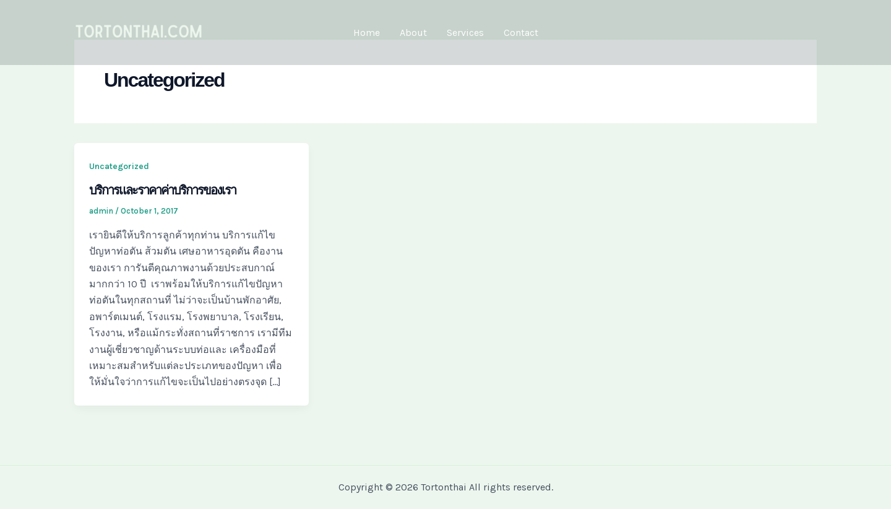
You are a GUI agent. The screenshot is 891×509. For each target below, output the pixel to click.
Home (366, 32)
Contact (521, 32)
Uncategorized (119, 166)
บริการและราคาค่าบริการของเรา (162, 190)
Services (465, 32)
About (413, 32)
